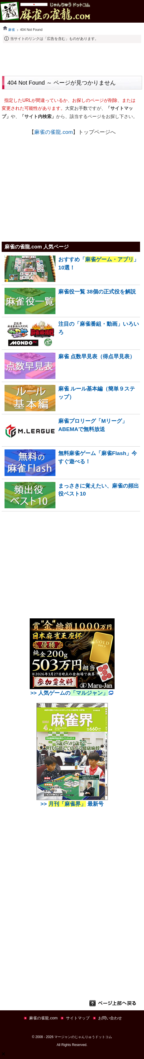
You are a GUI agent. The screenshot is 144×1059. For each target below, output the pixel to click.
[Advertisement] (72, 58)
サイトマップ (78, 1018)
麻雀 (9, 30)
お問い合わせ (110, 1018)
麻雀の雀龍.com (53, 132)
